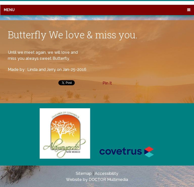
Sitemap (84, 173)
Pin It (107, 83)
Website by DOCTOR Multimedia (97, 179)
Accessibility (106, 173)
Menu (9, 10)
